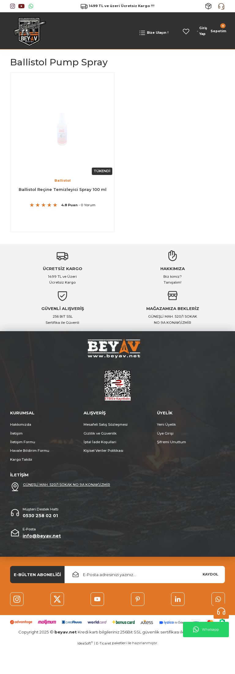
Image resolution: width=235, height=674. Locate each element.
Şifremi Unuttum (171, 444)
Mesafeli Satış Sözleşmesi (106, 426)
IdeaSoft (85, 648)
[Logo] (28, 31)
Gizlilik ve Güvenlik (100, 435)
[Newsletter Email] (145, 576)
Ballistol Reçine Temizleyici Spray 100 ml (62, 188)
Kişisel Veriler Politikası (103, 453)
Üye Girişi (165, 435)
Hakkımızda (20, 426)
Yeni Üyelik (166, 426)
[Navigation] (153, 33)
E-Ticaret (103, 649)
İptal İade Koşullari (100, 444)
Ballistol (62, 180)
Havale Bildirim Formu (29, 453)
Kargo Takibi (21, 461)
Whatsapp (206, 629)
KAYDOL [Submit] (210, 576)
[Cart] (218, 31)
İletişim (16, 435)
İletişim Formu (22, 444)
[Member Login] (202, 31)
